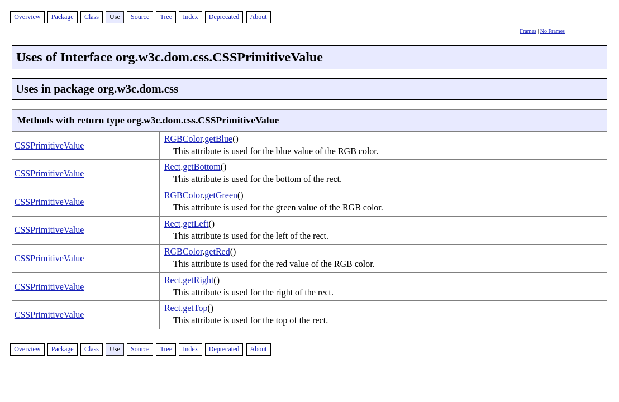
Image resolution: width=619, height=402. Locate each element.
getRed (217, 251)
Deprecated (224, 17)
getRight (198, 280)
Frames (528, 31)
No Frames (552, 31)
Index (190, 17)
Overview (27, 17)
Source (140, 17)
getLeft (195, 223)
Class (91, 17)
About (258, 17)
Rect (172, 166)
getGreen (220, 195)
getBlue (218, 138)
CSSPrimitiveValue (49, 145)
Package (62, 17)
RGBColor (183, 138)
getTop (195, 308)
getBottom (202, 166)
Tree (166, 17)
